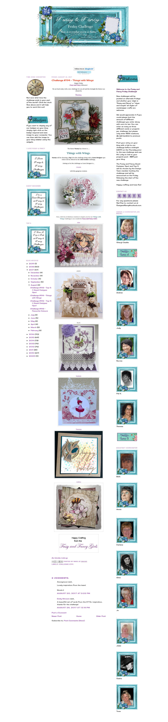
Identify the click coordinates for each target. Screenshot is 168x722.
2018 (32, 267)
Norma (78, 95)
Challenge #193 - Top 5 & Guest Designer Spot (40, 290)
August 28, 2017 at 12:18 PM (73, 608)
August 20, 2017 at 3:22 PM (73, 593)
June (33, 318)
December (35, 273)
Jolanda (78, 167)
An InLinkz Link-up (60, 558)
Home (78, 616)
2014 (32, 340)
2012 (32, 347)
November (35, 276)
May (33, 321)
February (35, 330)
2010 (32, 353)
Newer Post (57, 616)
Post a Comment (59, 613)
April (33, 324)
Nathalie (78, 376)
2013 (32, 344)
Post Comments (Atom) (74, 621)
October (34, 279)
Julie (78, 222)
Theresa (79, 429)
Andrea (78, 482)
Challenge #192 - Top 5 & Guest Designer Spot (40, 303)
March (34, 327)
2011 (31, 350)
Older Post (101, 616)
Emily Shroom (63, 599)
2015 (32, 337)
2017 (32, 270)
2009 (32, 356)
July (33, 315)
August (34, 285)
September (36, 282)
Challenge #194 (66, 564)
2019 (32, 264)
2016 (32, 334)
